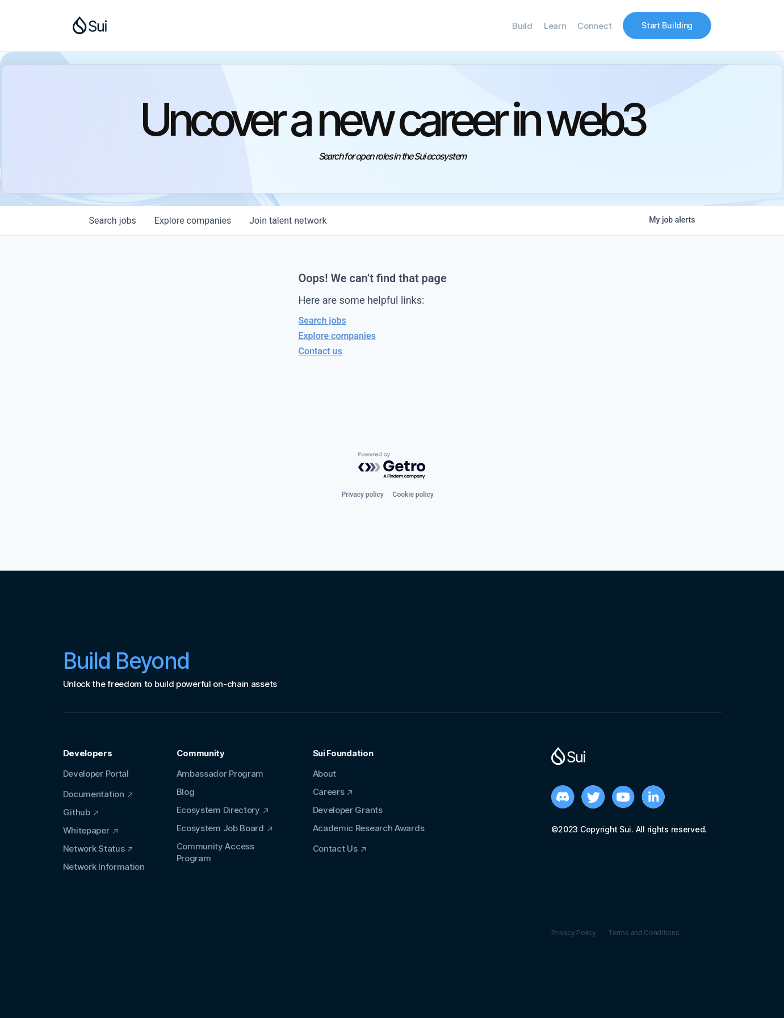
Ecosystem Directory (218, 810)
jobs (112, 220)
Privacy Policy (573, 932)
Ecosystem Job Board (220, 828)
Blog (186, 791)
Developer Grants (348, 810)
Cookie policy (413, 494)
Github (76, 812)
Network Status (94, 848)
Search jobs (322, 320)
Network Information (104, 866)
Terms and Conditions (643, 932)
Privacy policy (362, 494)
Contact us (320, 351)
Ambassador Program (220, 773)
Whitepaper (86, 830)
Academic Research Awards (369, 828)
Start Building (667, 25)
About (325, 773)
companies (192, 220)
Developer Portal (96, 773)
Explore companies (337, 335)
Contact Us (335, 848)
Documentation (93, 794)
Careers (329, 791)
